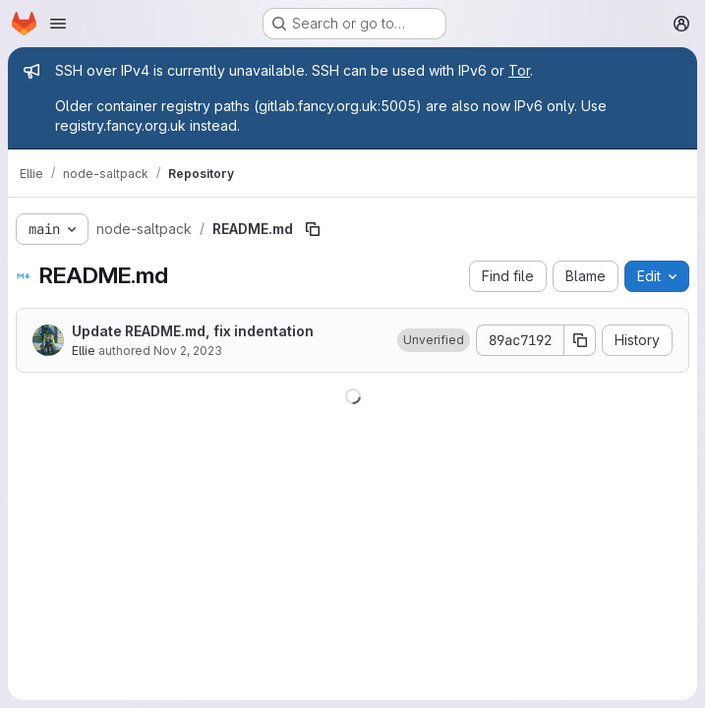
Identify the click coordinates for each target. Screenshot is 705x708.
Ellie (83, 350)
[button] (433, 340)
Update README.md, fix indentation (193, 331)
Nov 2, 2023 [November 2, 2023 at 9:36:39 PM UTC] (187, 350)
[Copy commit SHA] (580, 340)
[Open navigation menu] (58, 23)
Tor (519, 70)
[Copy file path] (312, 229)
